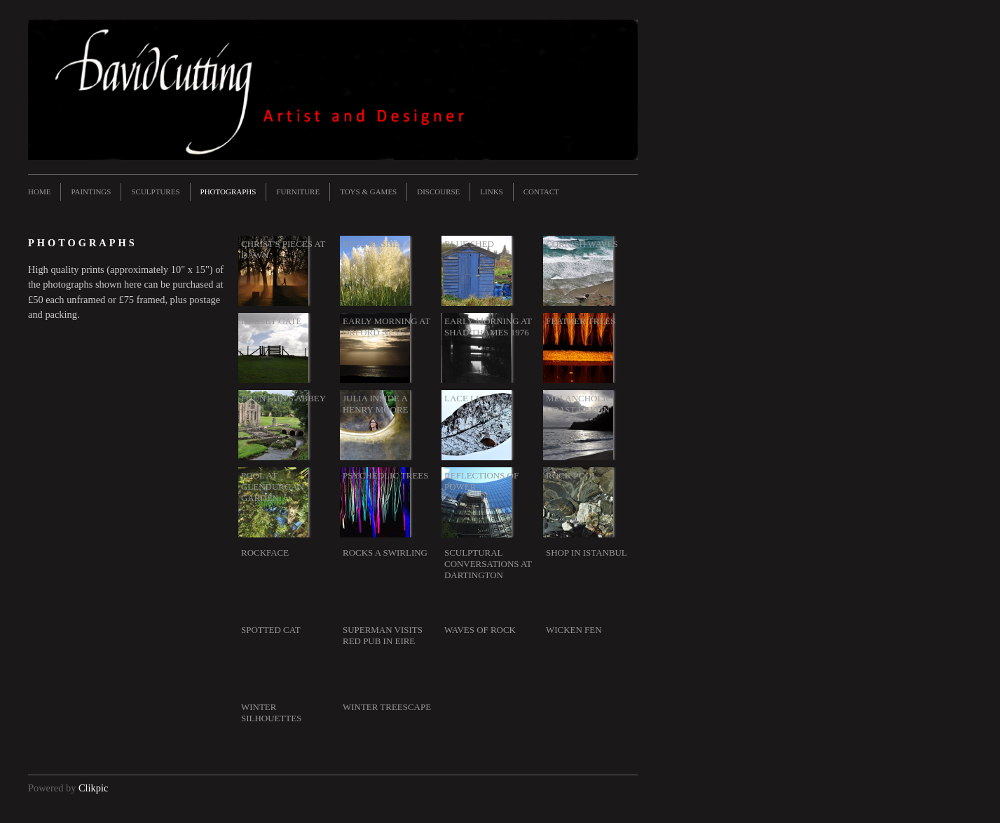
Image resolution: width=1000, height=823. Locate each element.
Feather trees (580, 321)
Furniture (298, 191)
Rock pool (571, 475)
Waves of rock (480, 629)
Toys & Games (368, 191)
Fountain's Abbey (283, 398)
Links (491, 191)
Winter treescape (387, 707)
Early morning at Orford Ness (386, 326)
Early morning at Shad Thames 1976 (488, 326)
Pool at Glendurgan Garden (272, 486)
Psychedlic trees (385, 475)
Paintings (91, 191)
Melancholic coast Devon (579, 404)
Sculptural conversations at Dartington (488, 563)
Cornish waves (582, 244)
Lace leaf (468, 398)
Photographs (228, 191)
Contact (541, 191)
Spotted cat (271, 629)
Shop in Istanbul (586, 552)
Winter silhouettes (271, 712)
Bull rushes (373, 244)
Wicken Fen (574, 629)
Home (39, 191)
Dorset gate (271, 321)
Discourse (438, 191)
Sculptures (155, 191)
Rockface (265, 552)
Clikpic (93, 788)
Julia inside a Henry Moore (375, 404)
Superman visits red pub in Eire (383, 635)
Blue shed (469, 244)
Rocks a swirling (385, 552)
